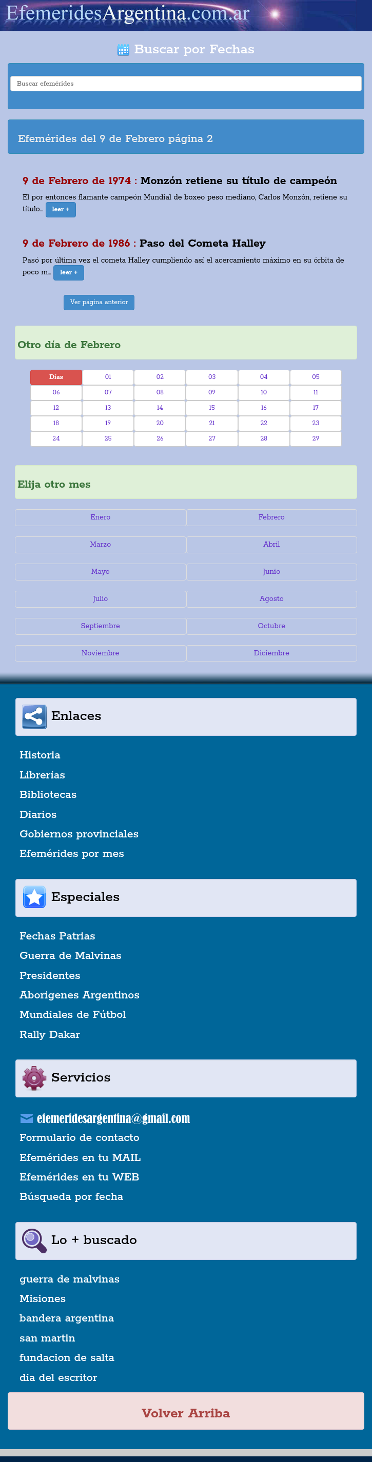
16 (264, 408)
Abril (271, 544)
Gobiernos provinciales (79, 834)
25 (108, 439)
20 (160, 423)
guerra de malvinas (69, 1279)
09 (212, 392)
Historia (40, 755)
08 (160, 392)
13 (108, 408)
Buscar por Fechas (186, 49)
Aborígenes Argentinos (79, 995)
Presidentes (50, 976)
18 (56, 423)
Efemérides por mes (71, 854)
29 (315, 439)
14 (160, 408)
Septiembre (100, 626)
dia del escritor (58, 1378)
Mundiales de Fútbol (72, 1015)
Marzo (100, 544)
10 (264, 392)
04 (264, 377)
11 (316, 392)
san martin (47, 1338)
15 (211, 408)
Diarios (37, 815)
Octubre (272, 626)
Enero (100, 517)
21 (212, 423)
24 (56, 439)
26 (159, 439)
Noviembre (100, 653)
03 (212, 377)
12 (56, 408)
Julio (100, 599)
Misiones (42, 1299)
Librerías (42, 775)
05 (316, 377)
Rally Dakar (49, 1035)
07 (108, 392)
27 (211, 439)
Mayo (100, 571)
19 (108, 423)
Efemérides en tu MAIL (80, 1158)
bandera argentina (66, 1318)
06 (56, 392)
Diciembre (271, 653)
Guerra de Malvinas (70, 956)
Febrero (272, 517)
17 (316, 408)
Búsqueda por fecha (71, 1197)
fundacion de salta (66, 1358)
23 (316, 423)
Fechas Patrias (57, 936)
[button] (61, 209)
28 (263, 439)
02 (160, 377)
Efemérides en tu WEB (79, 1177)
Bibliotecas (47, 795)
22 (263, 423)
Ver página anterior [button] (99, 302)
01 (108, 377)
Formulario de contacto (79, 1138)
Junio (271, 571)
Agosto (272, 599)
